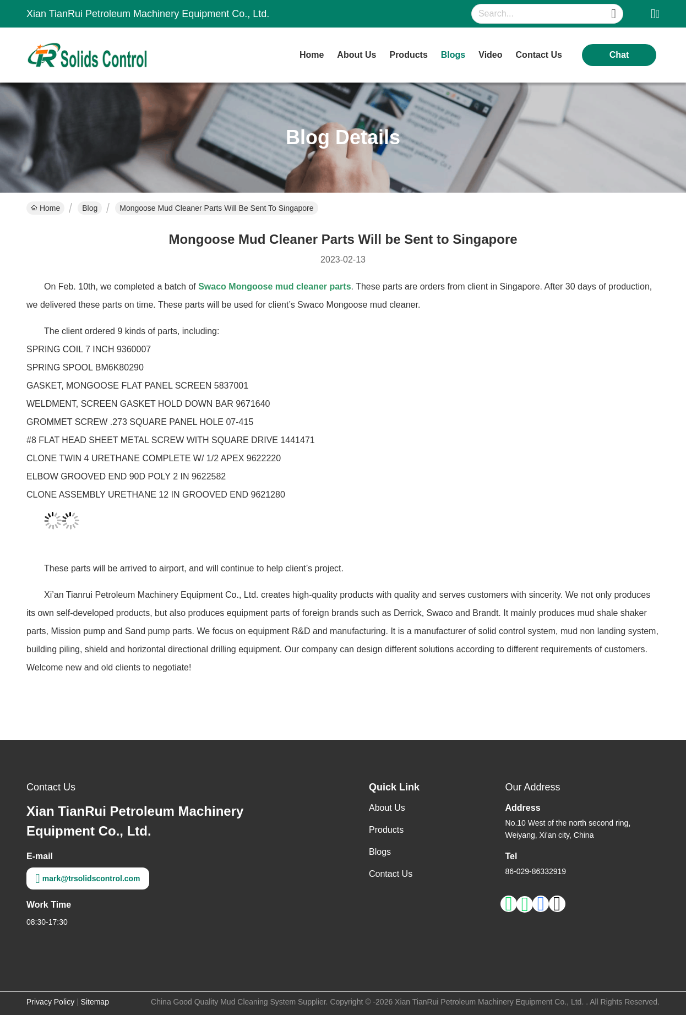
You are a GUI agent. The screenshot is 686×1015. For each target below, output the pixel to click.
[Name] (613, 14)
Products (386, 829)
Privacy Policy (50, 1001)
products (408, 54)
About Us (387, 807)
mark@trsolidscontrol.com (87, 878)
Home (312, 54)
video (490, 54)
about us (356, 54)
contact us (539, 54)
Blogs (380, 851)
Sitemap (95, 1001)
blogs (453, 54)
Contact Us (390, 873)
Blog (89, 208)
